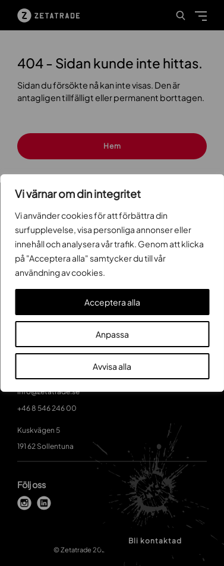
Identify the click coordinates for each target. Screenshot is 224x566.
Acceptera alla (112, 302)
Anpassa (112, 334)
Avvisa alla (112, 366)
